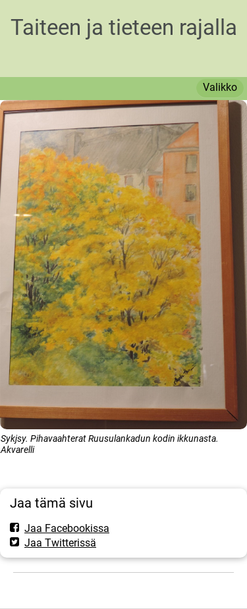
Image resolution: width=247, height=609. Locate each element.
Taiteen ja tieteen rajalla (124, 27)
